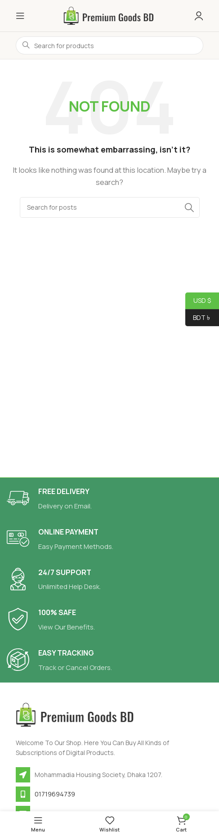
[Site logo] (109, 15)
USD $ (198, 300)
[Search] (110, 207)
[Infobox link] (109, 499)
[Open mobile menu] (20, 16)
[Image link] (76, 714)
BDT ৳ (198, 318)
